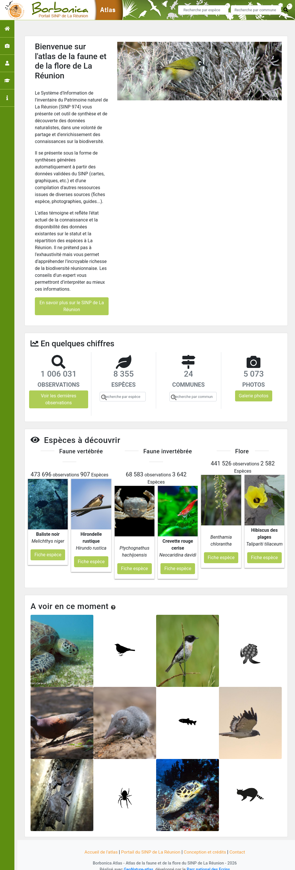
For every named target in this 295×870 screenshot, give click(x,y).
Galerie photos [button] (253, 396)
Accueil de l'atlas (99, 845)
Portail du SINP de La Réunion (150, 845)
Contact (239, 845)
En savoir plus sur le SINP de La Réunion (71, 306)
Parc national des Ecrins (208, 862)
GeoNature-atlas (138, 862)
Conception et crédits (206, 845)
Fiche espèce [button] (47, 547)
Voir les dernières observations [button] (58, 399)
